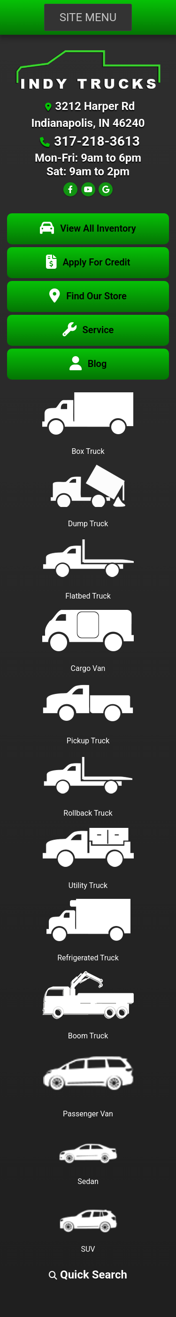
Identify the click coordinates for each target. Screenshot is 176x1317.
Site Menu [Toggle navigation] (88, 17)
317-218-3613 (97, 141)
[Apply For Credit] (88, 262)
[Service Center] (88, 330)
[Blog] (88, 364)
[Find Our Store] (88, 296)
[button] (88, 1274)
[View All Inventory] (88, 228)
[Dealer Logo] (88, 69)
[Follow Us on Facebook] (70, 189)
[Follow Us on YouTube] (88, 189)
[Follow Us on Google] (106, 189)
